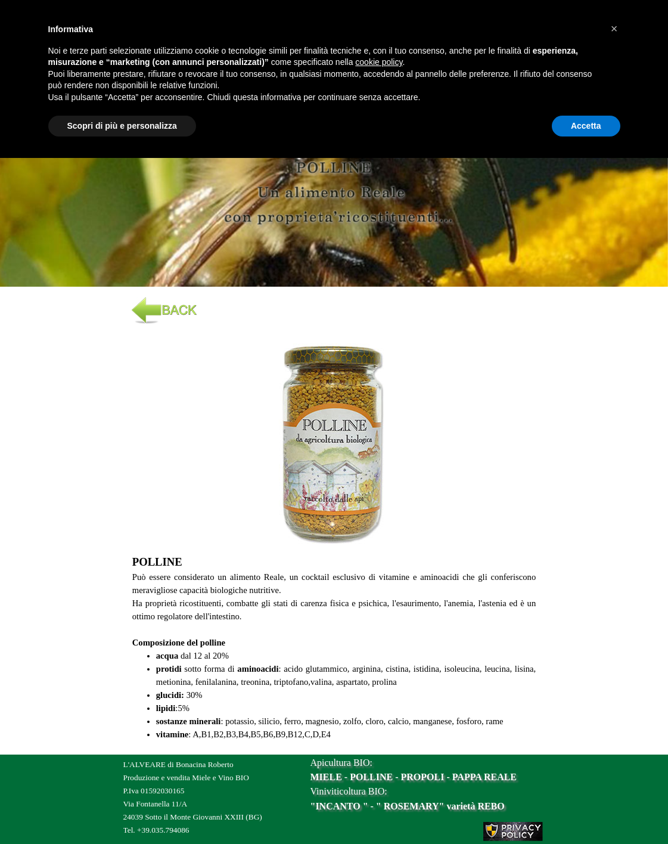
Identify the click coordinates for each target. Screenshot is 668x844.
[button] (334, 338)
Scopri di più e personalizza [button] (122, 126)
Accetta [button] (586, 126)
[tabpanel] (334, 194)
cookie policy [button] (378, 62)
